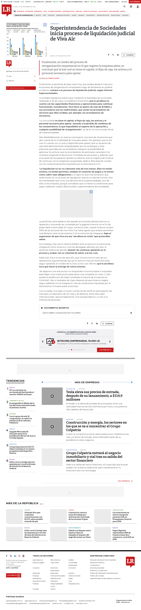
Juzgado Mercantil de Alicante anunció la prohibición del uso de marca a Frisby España (22, 435)
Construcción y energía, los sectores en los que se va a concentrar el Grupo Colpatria (96, 426)
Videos (53, 589)
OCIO (45, 11)
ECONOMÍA (29, 11)
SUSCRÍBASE (135, 2)
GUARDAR (128, 55)
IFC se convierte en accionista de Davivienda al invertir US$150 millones (21, 392)
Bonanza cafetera (63, 15)
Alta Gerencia (55, 560)
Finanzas (36, 576)
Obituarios (54, 581)
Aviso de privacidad (97, 568)
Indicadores (37, 578)
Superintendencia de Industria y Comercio (105, 578)
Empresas (36, 573)
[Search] (124, 7)
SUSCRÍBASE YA (105, 350)
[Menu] (15, 11)
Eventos (71, 573)
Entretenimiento (75, 528)
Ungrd (74, 15)
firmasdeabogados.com (68, 601)
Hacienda (12, 414)
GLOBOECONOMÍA (54, 11)
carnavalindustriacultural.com (39, 603)
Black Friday (115, 15)
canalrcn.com (57, 603)
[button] (42, 342)
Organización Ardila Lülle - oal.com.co (124, 601)
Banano (81, 15)
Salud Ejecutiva (74, 584)
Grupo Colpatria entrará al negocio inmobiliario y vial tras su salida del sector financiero (94, 456)
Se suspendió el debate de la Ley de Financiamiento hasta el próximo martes (22, 405)
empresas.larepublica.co (48, 601)
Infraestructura (103, 15)
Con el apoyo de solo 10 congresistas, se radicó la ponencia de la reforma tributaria (20, 419)
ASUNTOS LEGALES (90, 11)
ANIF (44, 15)
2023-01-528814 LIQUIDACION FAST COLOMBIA (87, 313)
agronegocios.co (31, 601)
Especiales (54, 573)
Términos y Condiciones (98, 570)
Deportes (13, 444)
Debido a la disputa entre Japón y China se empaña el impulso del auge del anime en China (80, 534)
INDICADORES (114, 11)
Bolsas (12, 459)
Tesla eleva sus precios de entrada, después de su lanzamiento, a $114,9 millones (94, 395)
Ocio (70, 581)
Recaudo (51, 15)
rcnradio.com (69, 603)
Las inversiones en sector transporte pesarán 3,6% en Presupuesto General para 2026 (122, 517)
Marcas (12, 429)
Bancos (12, 387)
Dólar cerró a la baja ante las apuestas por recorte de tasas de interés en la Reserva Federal (22, 465)
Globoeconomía (74, 576)
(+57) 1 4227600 (12, 568)
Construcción (118, 510)
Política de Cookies (97, 576)
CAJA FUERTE (103, 11)
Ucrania (27, 510)
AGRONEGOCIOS (68, 11)
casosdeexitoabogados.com (16, 603)
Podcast (36, 584)
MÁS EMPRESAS (124, 481)
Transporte (90, 15)
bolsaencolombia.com (87, 601)
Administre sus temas (15, 88)
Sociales (36, 589)
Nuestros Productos (97, 562)
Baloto (38, 15)
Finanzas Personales (58, 576)
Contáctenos (94, 565)
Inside (71, 578)
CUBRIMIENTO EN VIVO (16, 400)
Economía (72, 568)
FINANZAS (20, 11)
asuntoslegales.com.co (14, 601)
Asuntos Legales (38, 562)
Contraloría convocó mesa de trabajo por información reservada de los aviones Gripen (79, 516)
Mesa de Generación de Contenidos (103, 560)
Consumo (36, 568)
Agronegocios (38, 560)
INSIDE (122, 11)
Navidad (125, 15)
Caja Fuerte (55, 562)
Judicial (71, 510)
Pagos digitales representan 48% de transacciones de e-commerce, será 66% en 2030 (123, 535)
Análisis (71, 560)
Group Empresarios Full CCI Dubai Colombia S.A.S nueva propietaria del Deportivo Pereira (21, 450)
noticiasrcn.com (81, 603)
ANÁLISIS (79, 11)
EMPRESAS (38, 11)
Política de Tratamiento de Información (104, 573)
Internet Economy (39, 581)
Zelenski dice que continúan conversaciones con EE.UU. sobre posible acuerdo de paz (33, 517)
